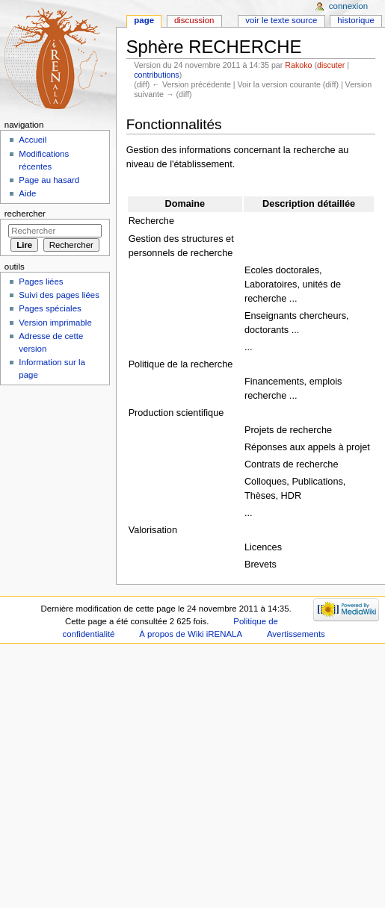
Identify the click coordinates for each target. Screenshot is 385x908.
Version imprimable (55, 322)
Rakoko (298, 64)
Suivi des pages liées (59, 294)
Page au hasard (49, 179)
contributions (156, 74)
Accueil (32, 139)
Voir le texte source (281, 20)
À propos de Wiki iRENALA (190, 633)
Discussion (194, 20)
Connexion (348, 5)
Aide (27, 193)
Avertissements (296, 633)
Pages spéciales (50, 308)
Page (144, 20)
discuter (331, 64)
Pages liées (41, 281)
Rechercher (25, 213)
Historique (356, 20)
